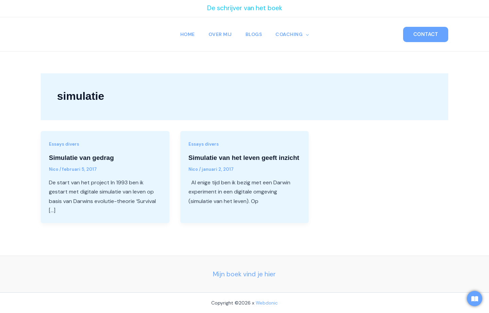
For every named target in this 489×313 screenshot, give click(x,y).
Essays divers (65, 144)
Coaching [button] (294, 34)
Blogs (254, 34)
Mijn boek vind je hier (244, 274)
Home (185, 34)
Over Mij (219, 34)
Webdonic (266, 302)
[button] (308, 34)
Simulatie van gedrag (83, 157)
